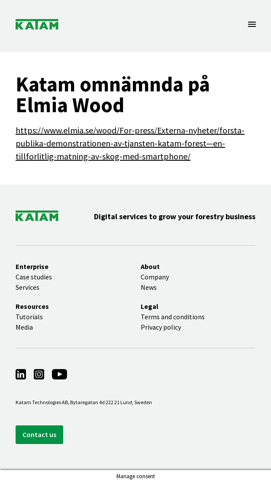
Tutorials (29, 316)
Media (24, 327)
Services (27, 287)
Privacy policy (161, 327)
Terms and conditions (173, 316)
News (149, 287)
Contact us (39, 434)
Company (155, 276)
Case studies (34, 276)
